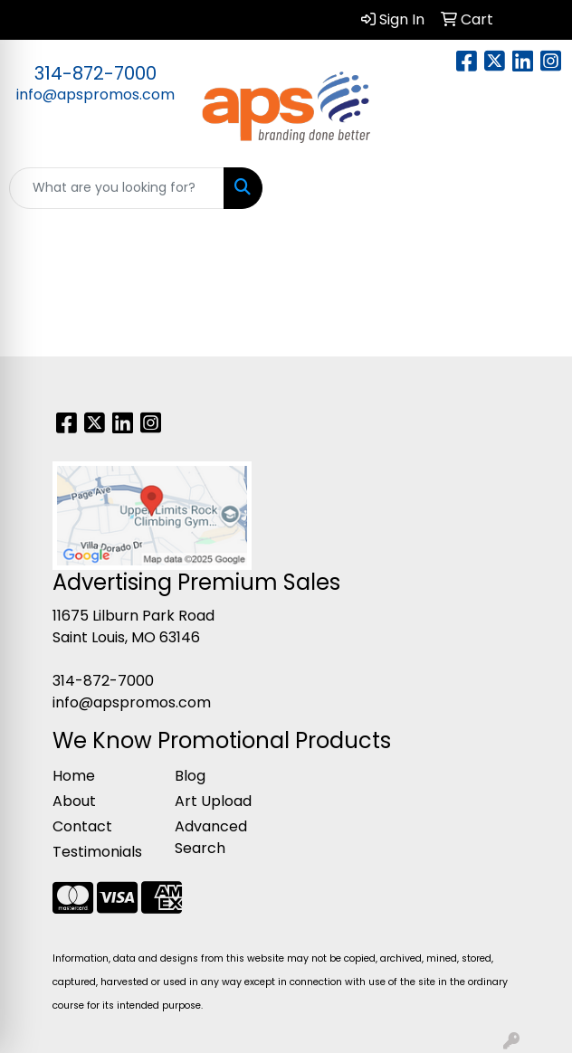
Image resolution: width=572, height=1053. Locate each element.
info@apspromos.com (95, 94)
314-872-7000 (95, 73)
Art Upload (213, 801)
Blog (190, 775)
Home (73, 775)
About (74, 801)
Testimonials (97, 851)
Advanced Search (211, 837)
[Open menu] (536, 188)
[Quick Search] (116, 188)
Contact (82, 826)
